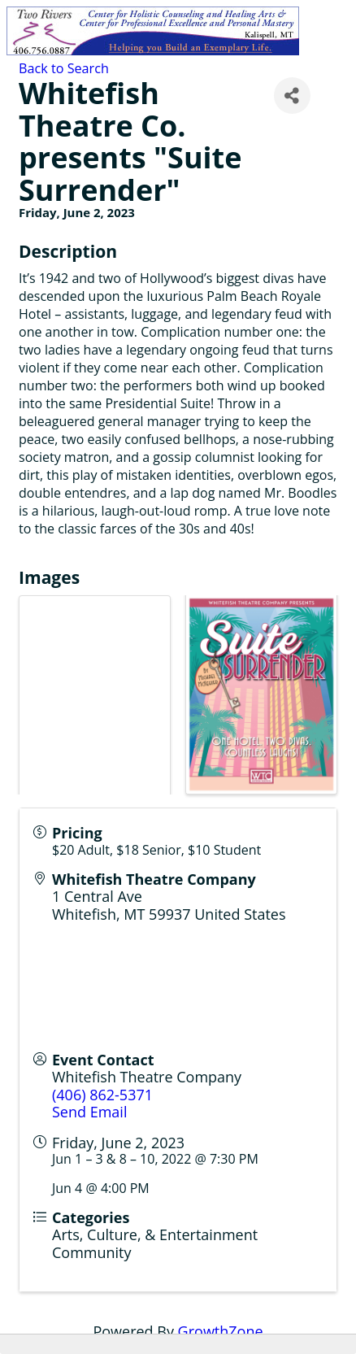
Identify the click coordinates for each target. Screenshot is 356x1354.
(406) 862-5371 (102, 1094)
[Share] (292, 95)
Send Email (89, 1111)
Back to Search (64, 68)
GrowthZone (220, 1331)
